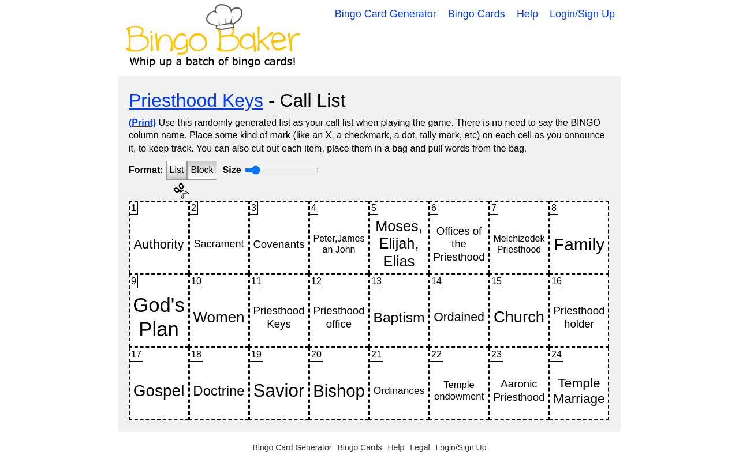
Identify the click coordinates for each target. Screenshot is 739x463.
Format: (146, 170)
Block (202, 170)
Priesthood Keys (196, 100)
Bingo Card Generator (385, 14)
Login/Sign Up (582, 14)
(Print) (142, 122)
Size (232, 170)
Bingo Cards (476, 14)
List (177, 170)
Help (527, 14)
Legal (420, 447)
